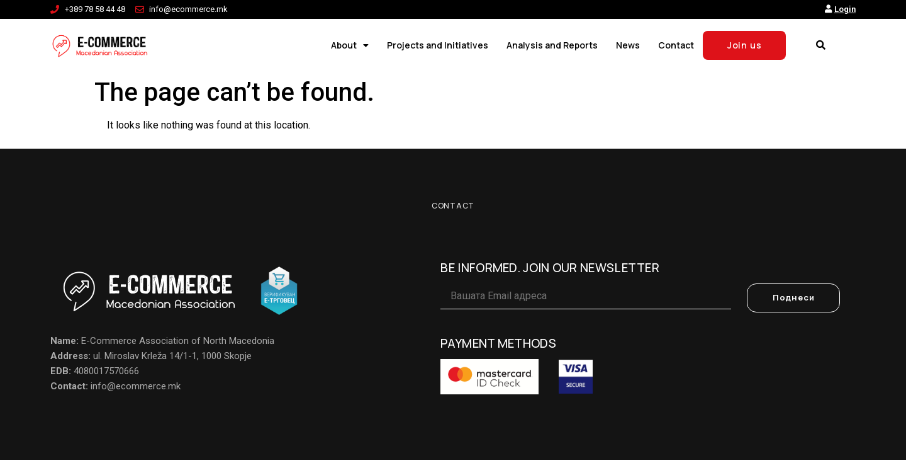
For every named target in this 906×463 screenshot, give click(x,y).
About (350, 45)
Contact (676, 45)
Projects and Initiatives (437, 45)
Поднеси (793, 301)
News (628, 45)
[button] (820, 45)
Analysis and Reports (552, 45)
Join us (744, 45)
